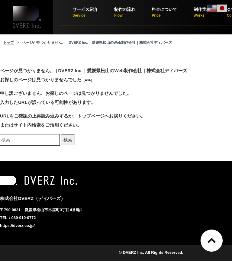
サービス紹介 (85, 13)
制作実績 (202, 13)
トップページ (91, 115)
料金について (164, 13)
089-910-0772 (23, 217)
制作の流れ (124, 13)
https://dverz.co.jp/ (17, 225)
